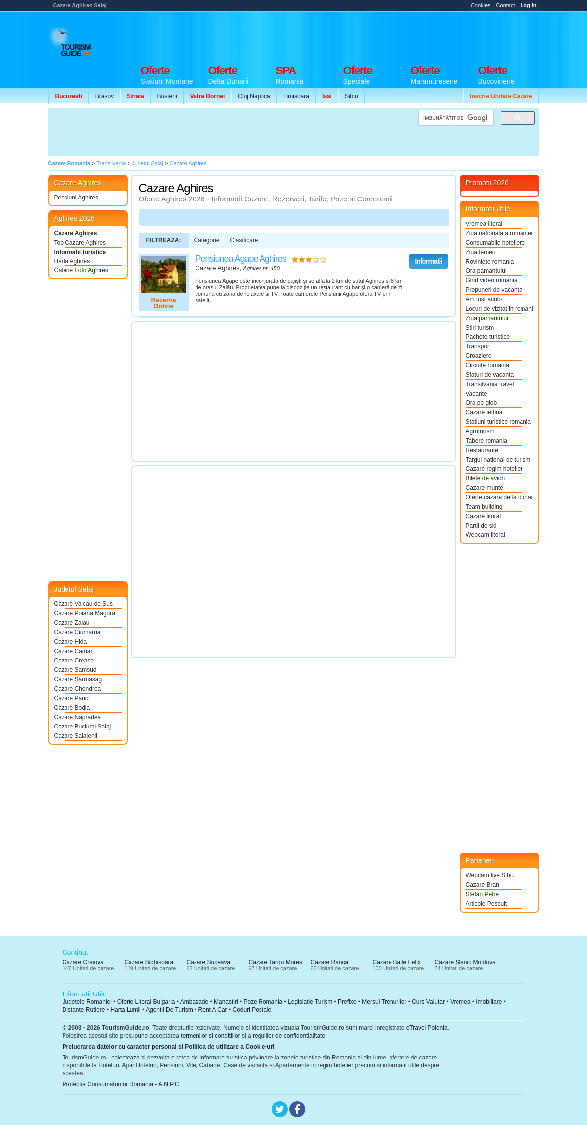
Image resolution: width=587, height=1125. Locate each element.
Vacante (476, 393)
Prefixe (347, 1001)
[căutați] (455, 118)
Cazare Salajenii (75, 735)
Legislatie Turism (310, 1001)
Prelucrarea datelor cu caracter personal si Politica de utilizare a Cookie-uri (169, 1046)
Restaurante (482, 450)
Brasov (104, 96)
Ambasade (194, 1001)
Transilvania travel (490, 384)
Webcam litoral (485, 534)
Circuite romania (487, 365)
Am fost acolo (484, 299)
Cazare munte (484, 487)
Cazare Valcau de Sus (83, 603)
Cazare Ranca (330, 962)
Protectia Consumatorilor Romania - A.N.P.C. (122, 1084)
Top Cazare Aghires (80, 242)
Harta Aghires (72, 261)
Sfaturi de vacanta (490, 374)
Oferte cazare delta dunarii (499, 497)
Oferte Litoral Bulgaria (146, 1001)
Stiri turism (480, 327)
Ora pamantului (486, 270)
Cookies (481, 5)
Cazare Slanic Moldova (465, 962)
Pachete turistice (488, 336)
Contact (505, 5)
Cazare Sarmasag (78, 679)
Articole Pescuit (486, 903)
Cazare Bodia (72, 707)
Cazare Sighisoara (149, 962)
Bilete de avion (485, 478)
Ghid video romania (492, 280)
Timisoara (296, 96)
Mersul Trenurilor (384, 1001)
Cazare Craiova (83, 962)
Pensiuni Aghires (76, 197)
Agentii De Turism (169, 1009)
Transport (478, 346)
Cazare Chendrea (77, 688)
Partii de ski (481, 525)
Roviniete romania (490, 261)
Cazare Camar (73, 651)
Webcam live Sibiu (490, 875)
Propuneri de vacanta (494, 289)
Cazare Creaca (74, 660)
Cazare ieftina (484, 412)
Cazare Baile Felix (397, 962)
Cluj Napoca (254, 96)
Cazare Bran (482, 884)
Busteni (167, 96)
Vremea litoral (484, 223)
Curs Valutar (428, 1001)
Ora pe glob (481, 402)
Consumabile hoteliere (495, 242)
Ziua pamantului (487, 318)
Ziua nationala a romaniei (499, 233)
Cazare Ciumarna (77, 632)
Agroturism (480, 431)
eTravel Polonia (427, 1027)
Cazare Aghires (75, 233)
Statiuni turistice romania (498, 421)
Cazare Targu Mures (276, 962)
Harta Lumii (125, 1009)
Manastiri (226, 1001)
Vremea (460, 1001)
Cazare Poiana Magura (84, 613)
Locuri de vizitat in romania (499, 308)
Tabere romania (486, 440)
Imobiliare (489, 1001)
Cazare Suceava (209, 962)
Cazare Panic (72, 698)
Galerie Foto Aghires (81, 270)
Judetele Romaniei (87, 1001)
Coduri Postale (251, 1009)
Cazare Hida (70, 641)
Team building (484, 506)
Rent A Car (212, 1009)
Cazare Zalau (72, 622)
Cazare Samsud (75, 669)
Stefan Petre (482, 894)
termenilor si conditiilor (210, 1035)
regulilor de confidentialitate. (289, 1035)
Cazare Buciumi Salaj (82, 726)
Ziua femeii (480, 252)
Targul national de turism (498, 459)
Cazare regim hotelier (494, 468)
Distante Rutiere (84, 1009)
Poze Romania (263, 1001)
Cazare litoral (483, 516)
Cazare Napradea (77, 717)
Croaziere (479, 355)
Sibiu (351, 96)
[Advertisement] (358, 35)
